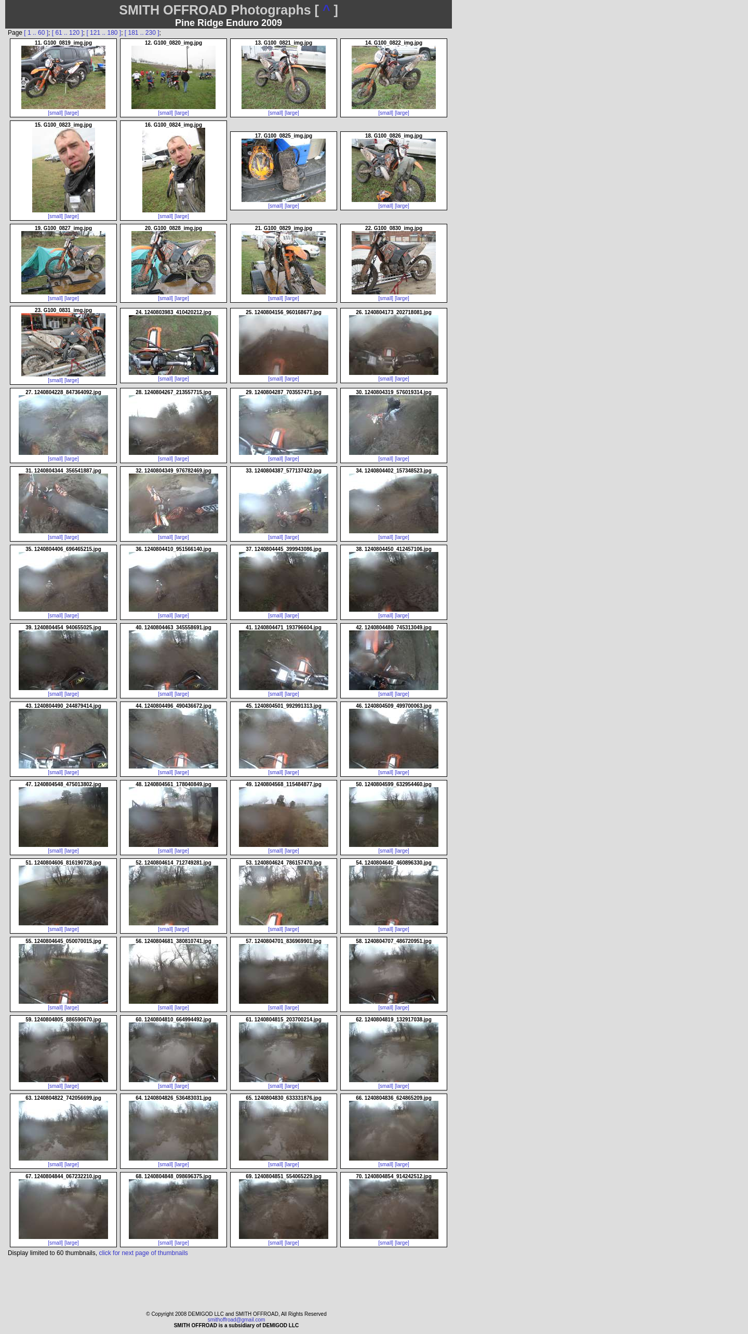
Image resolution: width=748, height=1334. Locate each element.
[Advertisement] (498, 649)
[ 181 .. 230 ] (142, 32)
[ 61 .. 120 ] (67, 32)
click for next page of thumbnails (143, 1253)
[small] (55, 113)
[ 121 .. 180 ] (103, 32)
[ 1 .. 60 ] (36, 32)
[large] (71, 113)
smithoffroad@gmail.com (236, 1320)
